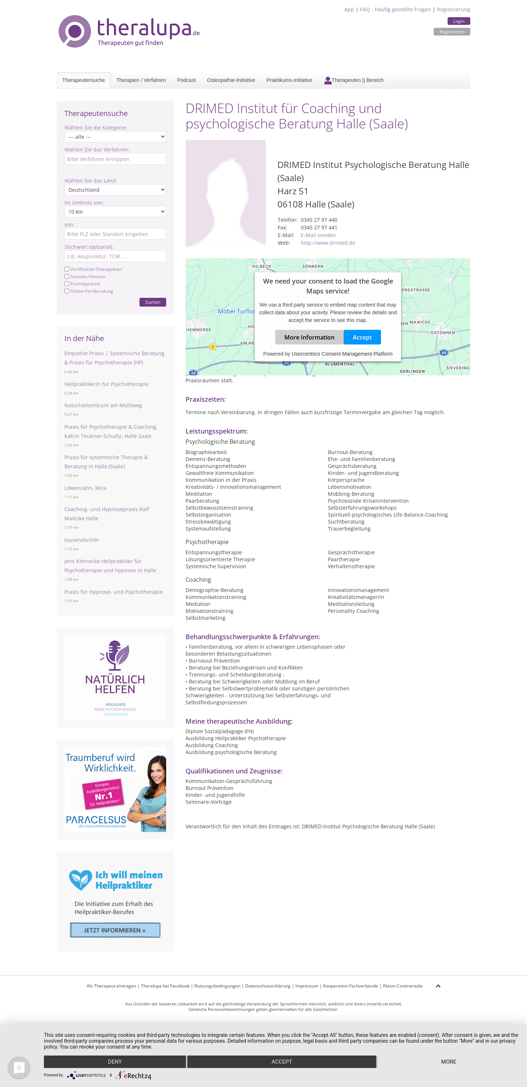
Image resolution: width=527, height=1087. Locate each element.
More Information (309, 337)
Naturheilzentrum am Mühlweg (103, 405)
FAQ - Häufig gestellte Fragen (395, 9)
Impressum (306, 986)
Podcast (186, 80)
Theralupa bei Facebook (165, 986)
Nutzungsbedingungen (217, 986)
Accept (362, 337)
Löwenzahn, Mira (85, 487)
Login (458, 21)
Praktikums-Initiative (289, 80)
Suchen (152, 302)
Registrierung (453, 9)
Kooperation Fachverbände (350, 986)
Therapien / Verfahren (141, 80)
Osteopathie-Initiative (231, 80)
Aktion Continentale (403, 986)
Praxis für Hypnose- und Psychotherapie (113, 591)
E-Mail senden (318, 235)
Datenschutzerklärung (268, 986)
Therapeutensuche (83, 80)
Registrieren (452, 32)
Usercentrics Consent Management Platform (342, 354)
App (349, 9)
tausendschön (81, 539)
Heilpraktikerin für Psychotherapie (106, 384)
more (448, 1061)
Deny (115, 1061)
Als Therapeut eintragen (111, 986)
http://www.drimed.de (328, 242)
